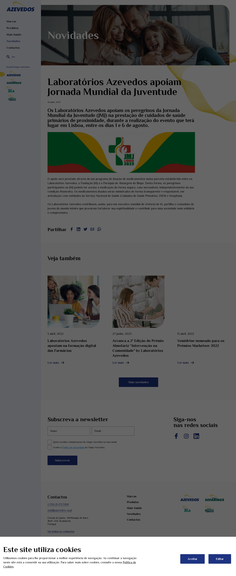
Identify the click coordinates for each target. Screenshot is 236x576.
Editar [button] (220, 559)
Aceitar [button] (192, 559)
